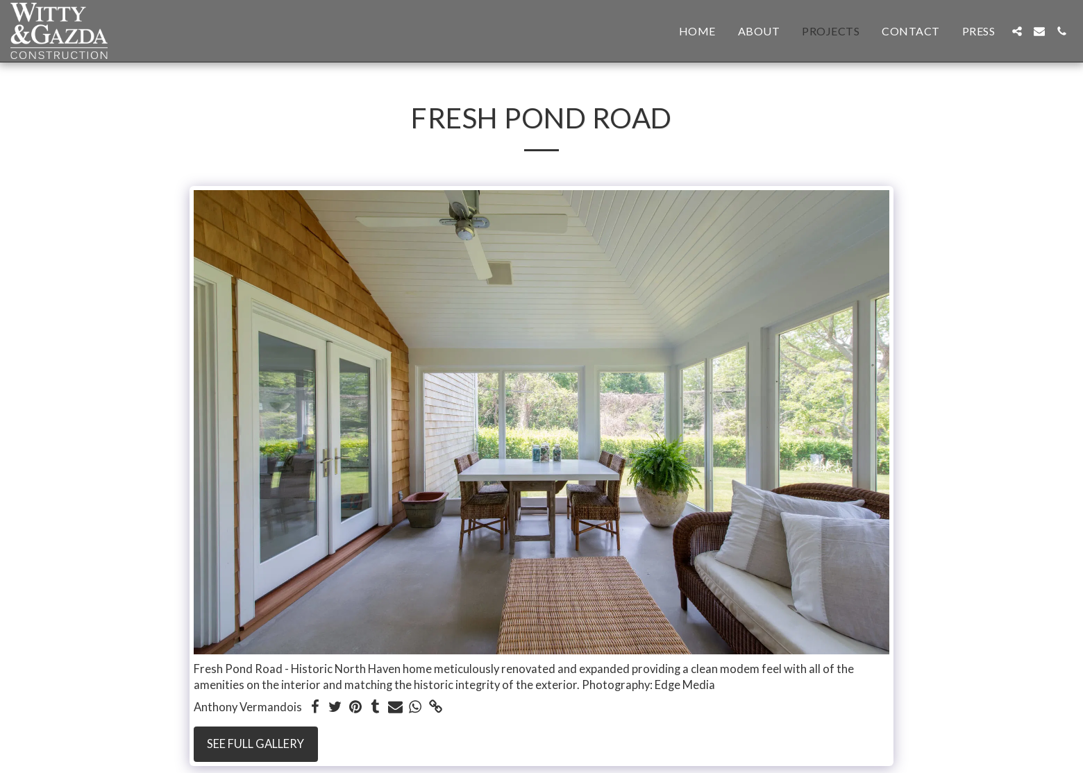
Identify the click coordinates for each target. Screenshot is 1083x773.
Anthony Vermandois (248, 707)
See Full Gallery (255, 744)
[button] (1017, 31)
